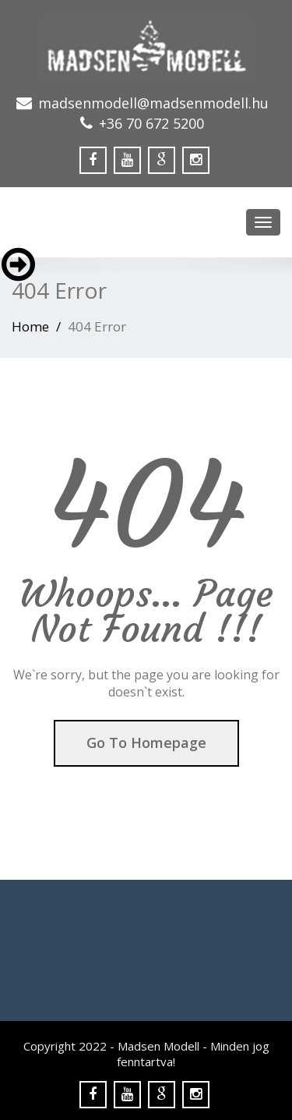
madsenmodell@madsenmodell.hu (153, 103)
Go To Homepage (146, 742)
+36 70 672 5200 (151, 123)
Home (30, 326)
